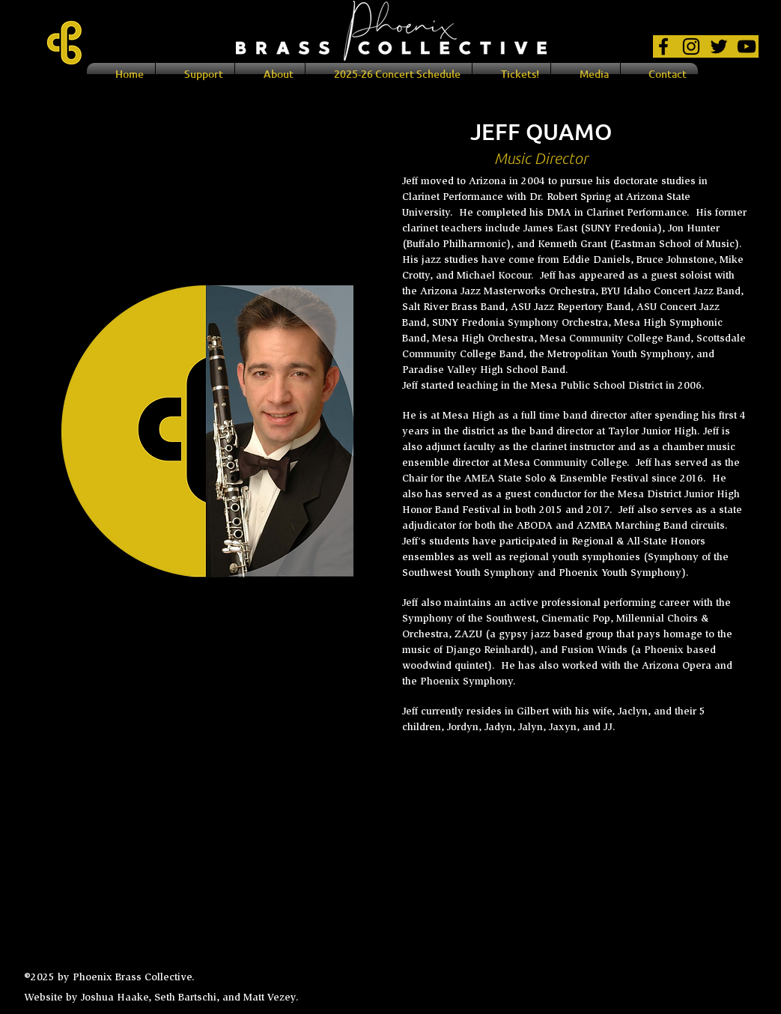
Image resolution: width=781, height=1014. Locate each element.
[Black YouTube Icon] (746, 46)
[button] (270, 74)
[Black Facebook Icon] (663, 46)
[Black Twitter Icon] (719, 46)
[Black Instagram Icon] (691, 46)
